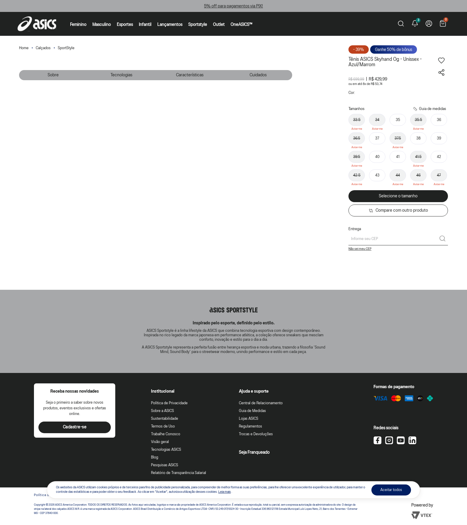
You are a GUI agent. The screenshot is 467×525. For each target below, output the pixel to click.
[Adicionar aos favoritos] (441, 63)
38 (418, 138)
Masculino (101, 25)
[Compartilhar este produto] (441, 74)
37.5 (398, 138)
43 (377, 175)
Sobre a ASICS (162, 411)
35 (398, 120)
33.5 (356, 120)
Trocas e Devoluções (256, 434)
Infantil (145, 25)
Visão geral (160, 442)
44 (398, 175)
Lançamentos (169, 25)
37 (377, 138)
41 (397, 157)
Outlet (219, 25)
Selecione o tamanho (398, 196)
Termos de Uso (163, 426)
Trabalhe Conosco (165, 434)
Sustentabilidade (164, 419)
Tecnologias (121, 75)
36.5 (356, 138)
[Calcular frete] (442, 239)
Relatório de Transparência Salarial (178, 473)
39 (439, 138)
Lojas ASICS (248, 419)
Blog (154, 457)
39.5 (356, 157)
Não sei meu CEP (359, 248)
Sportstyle (197, 25)
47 (439, 175)
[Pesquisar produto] (401, 24)
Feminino (78, 25)
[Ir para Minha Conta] (428, 24)
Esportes (125, 25)
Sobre (53, 75)
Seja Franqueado (254, 452)
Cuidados (258, 75)
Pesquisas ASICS (164, 465)
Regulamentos (250, 426)
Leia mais (224, 491)
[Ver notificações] (415, 24)
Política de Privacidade (169, 403)
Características (189, 75)
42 (439, 157)
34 (377, 120)
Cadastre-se (75, 427)
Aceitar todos (391, 490)
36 (439, 120)
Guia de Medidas (252, 411)
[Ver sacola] (443, 24)
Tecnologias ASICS (166, 450)
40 (377, 157)
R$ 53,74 (376, 84)
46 (418, 175)
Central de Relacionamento (261, 403)
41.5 (418, 157)
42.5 (356, 175)
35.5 (418, 120)
